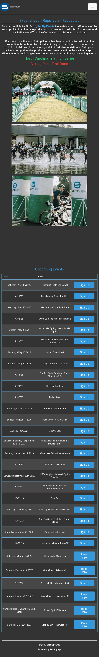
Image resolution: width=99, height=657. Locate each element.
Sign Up (84, 285)
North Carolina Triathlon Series (49, 58)
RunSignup (55, 649)
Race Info (84, 556)
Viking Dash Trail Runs (49, 64)
